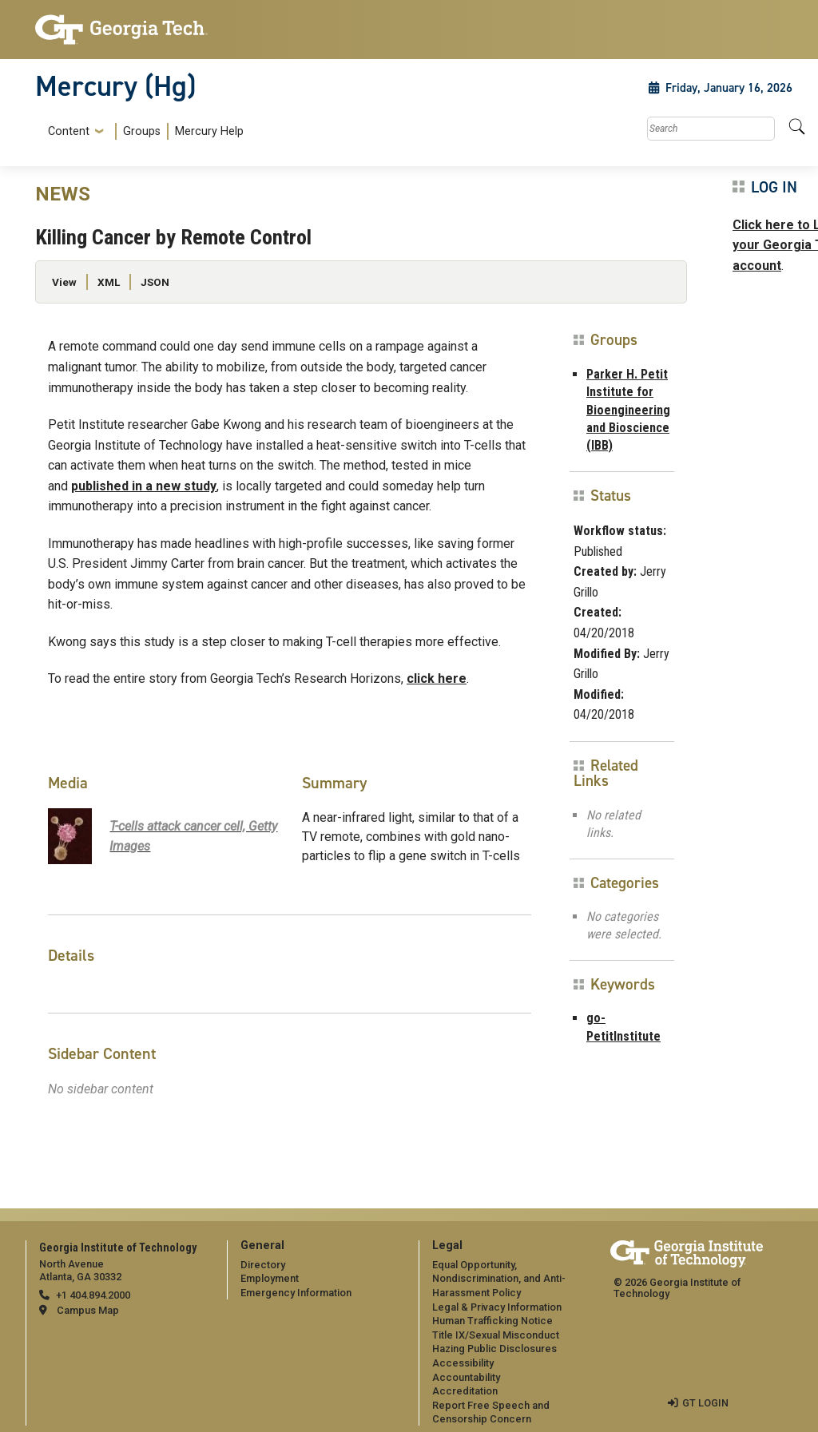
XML (108, 282)
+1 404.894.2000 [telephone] (93, 1295)
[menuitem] (142, 131)
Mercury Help (209, 131)
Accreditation (465, 1391)
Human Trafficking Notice (492, 1321)
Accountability (466, 1377)
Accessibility (463, 1363)
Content (68, 131)
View (64, 282)
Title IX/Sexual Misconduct (495, 1335)
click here (437, 678)
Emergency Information (295, 1293)
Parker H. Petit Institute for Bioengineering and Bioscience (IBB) (628, 410)
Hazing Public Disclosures (494, 1349)
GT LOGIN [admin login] (705, 1403)
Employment (269, 1278)
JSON (155, 282)
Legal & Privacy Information (497, 1307)
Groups (142, 131)
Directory (262, 1265)
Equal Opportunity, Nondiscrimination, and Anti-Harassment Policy (499, 1279)
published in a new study (143, 486)
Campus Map (88, 1310)
